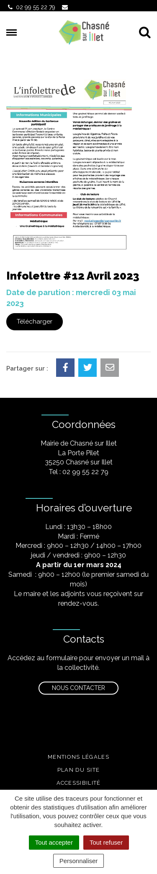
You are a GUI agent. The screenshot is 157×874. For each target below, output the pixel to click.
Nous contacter (78, 688)
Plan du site (78, 770)
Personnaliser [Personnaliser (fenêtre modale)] (78, 860)
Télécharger (34, 321)
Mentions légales (78, 757)
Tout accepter (54, 842)
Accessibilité (79, 783)
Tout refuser (106, 842)
